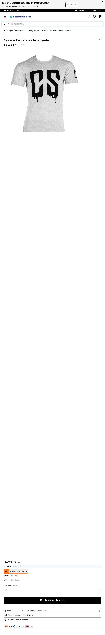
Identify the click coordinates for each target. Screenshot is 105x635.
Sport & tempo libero (17, 30)
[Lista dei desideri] (94, 17)
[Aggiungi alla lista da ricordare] (100, 39)
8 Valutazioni (20, 45)
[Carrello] (99, 17)
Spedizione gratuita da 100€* (90, 10)
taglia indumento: (11, 585)
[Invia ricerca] (4, 23)
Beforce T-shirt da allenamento (61, 30)
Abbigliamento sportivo (37, 30)
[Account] (89, 17)
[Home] (6, 30)
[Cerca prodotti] (52, 23)
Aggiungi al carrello (52, 600)
